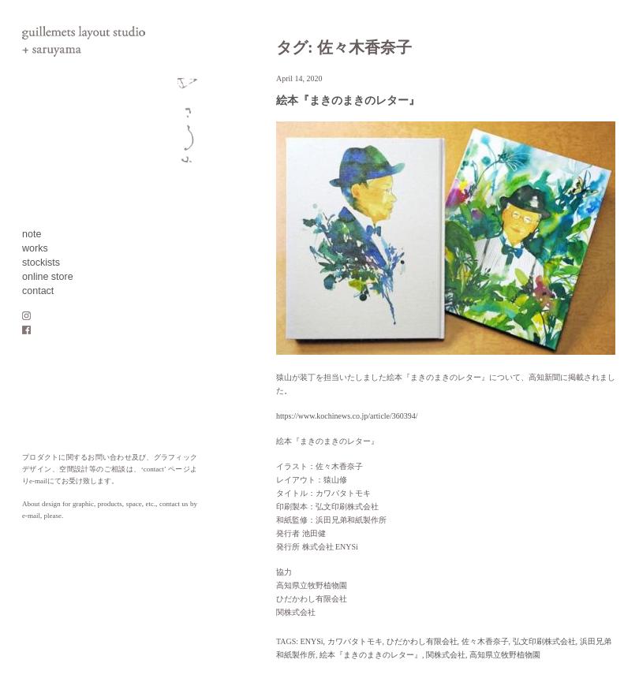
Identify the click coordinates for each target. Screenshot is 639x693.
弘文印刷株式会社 (544, 641)
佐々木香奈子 (485, 641)
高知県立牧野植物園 (504, 654)
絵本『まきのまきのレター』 (348, 100)
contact (38, 290)
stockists (41, 262)
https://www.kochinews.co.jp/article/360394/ (347, 416)
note (31, 234)
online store (47, 276)
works (35, 248)
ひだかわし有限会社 (422, 641)
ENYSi (312, 641)
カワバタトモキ (355, 641)
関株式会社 (445, 654)
